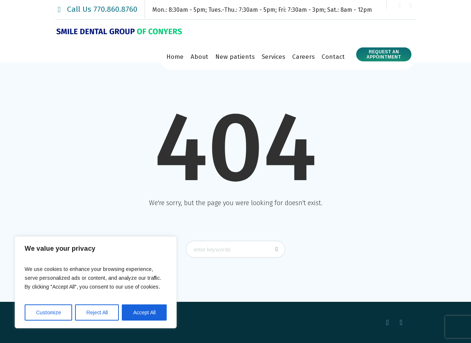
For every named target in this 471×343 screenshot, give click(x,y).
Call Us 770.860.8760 (102, 9)
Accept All (144, 312)
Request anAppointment (383, 54)
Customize (48, 312)
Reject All (97, 312)
